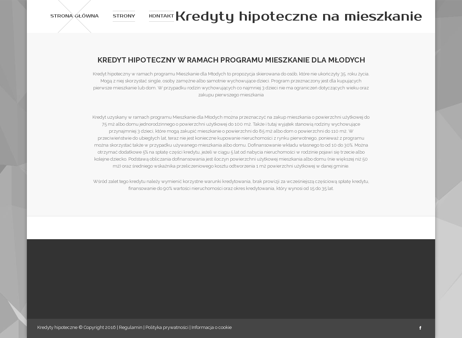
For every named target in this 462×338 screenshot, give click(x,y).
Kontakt (161, 16)
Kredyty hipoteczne (57, 327)
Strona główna (74, 16)
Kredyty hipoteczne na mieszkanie (298, 16)
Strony (124, 16)
